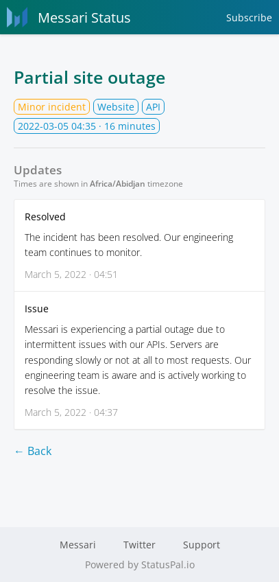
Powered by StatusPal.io (140, 564)
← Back (32, 450)
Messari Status (69, 17)
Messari (78, 544)
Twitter (139, 544)
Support (201, 544)
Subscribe (249, 17)
